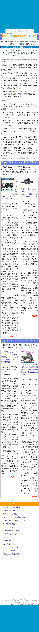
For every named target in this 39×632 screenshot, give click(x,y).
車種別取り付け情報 (13, 94)
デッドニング (7, 142)
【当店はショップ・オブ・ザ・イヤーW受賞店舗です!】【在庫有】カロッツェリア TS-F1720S (10, 357)
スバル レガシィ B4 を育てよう (31, 603)
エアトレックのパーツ (11, 554)
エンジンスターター (10, 527)
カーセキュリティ (10, 510)
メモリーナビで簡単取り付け (14, 517)
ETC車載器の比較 (10, 524)
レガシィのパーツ (10, 550)
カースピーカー (9, 544)
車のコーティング (10, 534)
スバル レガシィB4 (9, 504)
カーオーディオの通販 (11, 530)
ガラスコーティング (10, 547)
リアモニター (8, 537)
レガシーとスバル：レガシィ (7, 600)
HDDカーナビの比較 (11, 514)
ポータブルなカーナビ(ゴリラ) (14, 520)
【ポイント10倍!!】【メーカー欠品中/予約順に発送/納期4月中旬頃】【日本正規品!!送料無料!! (29, 369)
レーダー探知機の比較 (11, 507)
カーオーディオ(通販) (12, 144)
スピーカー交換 (31, 139)
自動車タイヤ (8, 540)
